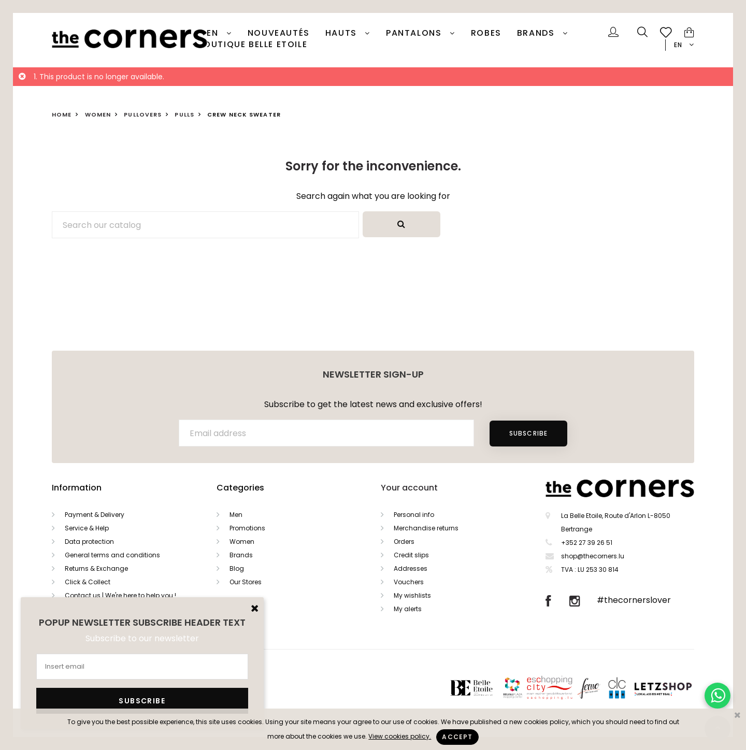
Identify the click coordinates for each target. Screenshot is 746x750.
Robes (486, 33)
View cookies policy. (399, 736)
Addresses (410, 568)
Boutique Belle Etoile (253, 44)
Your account (409, 488)
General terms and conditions (112, 555)
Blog (236, 568)
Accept (457, 736)
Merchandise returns (426, 528)
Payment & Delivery (94, 514)
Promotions (247, 528)
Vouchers (409, 582)
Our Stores (245, 582)
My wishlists (412, 595)
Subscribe (528, 433)
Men (235, 514)
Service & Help (87, 528)
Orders (404, 541)
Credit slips (411, 555)
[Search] (205, 224)
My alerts (408, 608)
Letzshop (675, 688)
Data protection (89, 541)
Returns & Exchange (96, 568)
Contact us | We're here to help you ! (120, 595)
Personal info (414, 514)
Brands (537, 33)
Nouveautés (279, 33)
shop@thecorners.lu (592, 556)
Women (241, 541)
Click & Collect (87, 582)
